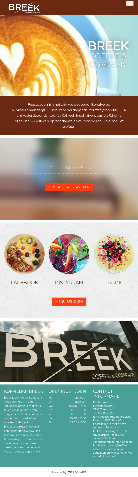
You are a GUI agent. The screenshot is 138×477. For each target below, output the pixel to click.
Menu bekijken (69, 302)
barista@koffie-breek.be (116, 416)
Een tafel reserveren (69, 187)
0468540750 (106, 413)
